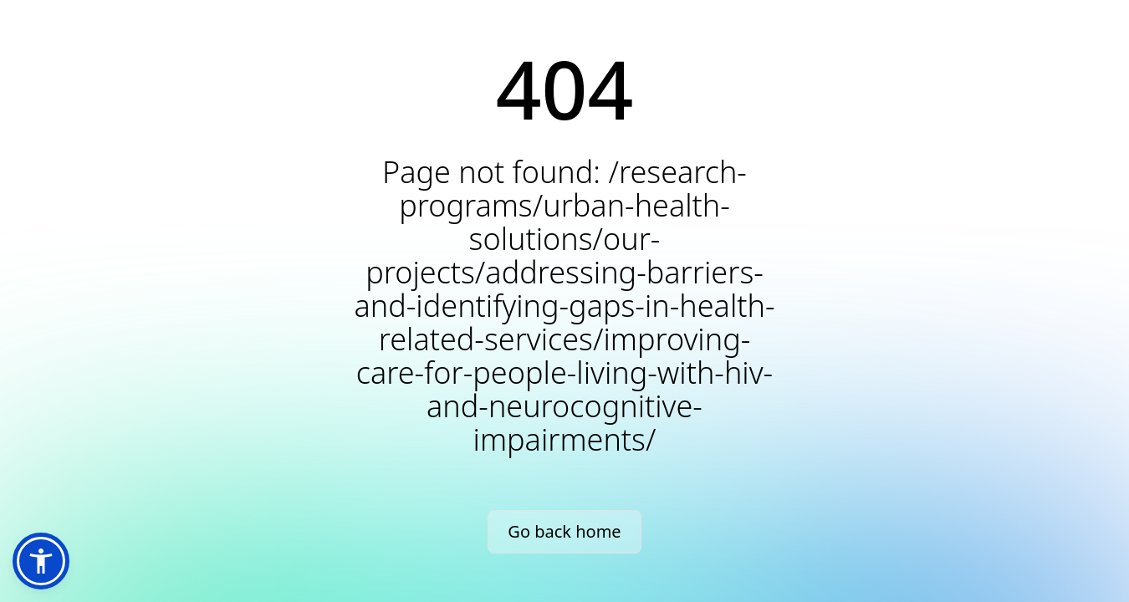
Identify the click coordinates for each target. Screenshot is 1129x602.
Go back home (564, 531)
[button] (41, 561)
